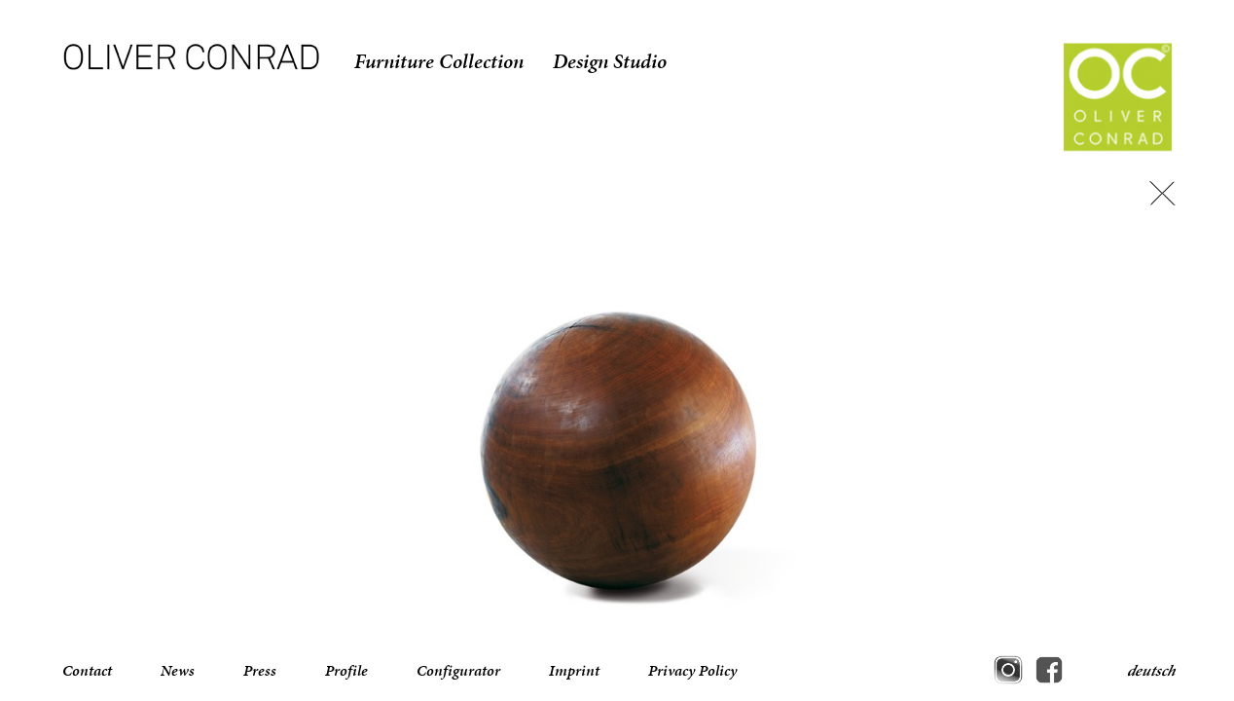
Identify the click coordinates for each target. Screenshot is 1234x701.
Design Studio (610, 61)
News (178, 670)
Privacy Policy (692, 670)
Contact (87, 670)
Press (259, 670)
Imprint (574, 670)
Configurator (458, 670)
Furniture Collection (439, 61)
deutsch (1151, 670)
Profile (346, 670)
